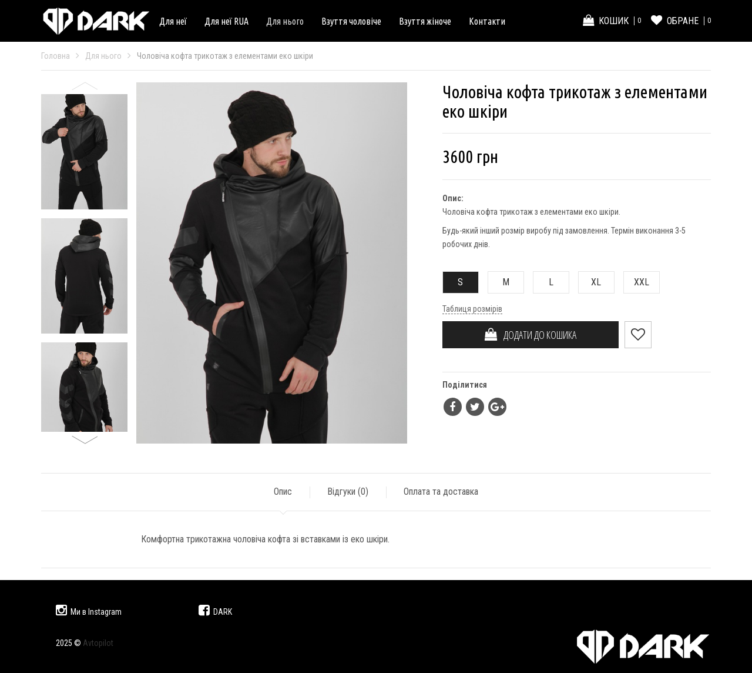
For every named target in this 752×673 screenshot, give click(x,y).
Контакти (487, 21)
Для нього (285, 21)
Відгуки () (347, 491)
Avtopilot (98, 643)
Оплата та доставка (441, 491)
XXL (636, 282)
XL (590, 282)
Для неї (173, 21)
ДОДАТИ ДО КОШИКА (530, 335)
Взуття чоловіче (351, 21)
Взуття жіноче (425, 21)
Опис (283, 491)
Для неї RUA (226, 21)
